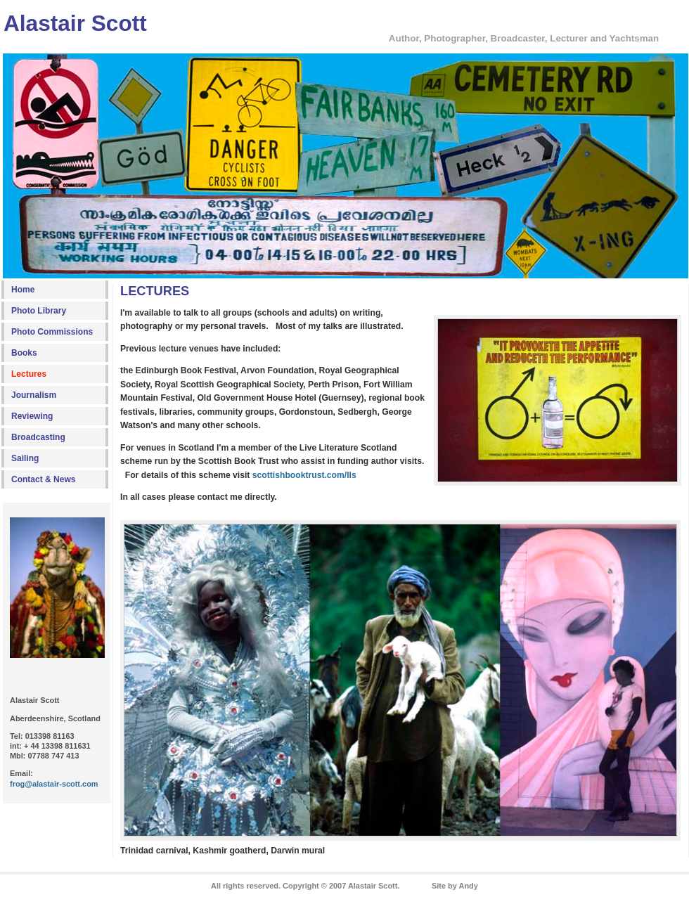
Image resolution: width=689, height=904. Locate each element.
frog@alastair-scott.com (54, 784)
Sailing (25, 458)
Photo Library (38, 311)
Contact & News (43, 479)
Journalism (33, 395)
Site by (455, 886)
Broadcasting (38, 437)
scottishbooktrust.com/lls (304, 475)
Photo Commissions (52, 332)
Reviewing (32, 416)
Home (22, 290)
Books (24, 353)
